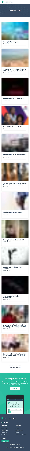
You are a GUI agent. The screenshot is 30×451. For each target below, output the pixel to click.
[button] (26, 2)
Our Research (4, 428)
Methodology (4, 432)
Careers (17, 432)
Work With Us (4, 434)
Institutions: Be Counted (21, 434)
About (17, 428)
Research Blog (5, 430)
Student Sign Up (19, 430)
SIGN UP (15, 388)
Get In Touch (5, 441)
